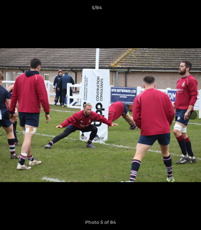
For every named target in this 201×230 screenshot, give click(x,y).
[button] (178, 9)
